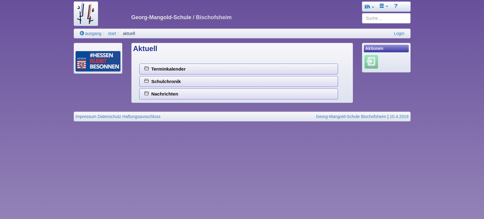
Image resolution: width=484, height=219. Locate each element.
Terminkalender (165, 68)
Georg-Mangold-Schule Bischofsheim (351, 116)
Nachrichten (161, 93)
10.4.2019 (399, 116)
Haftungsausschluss (141, 116)
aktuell (129, 33)
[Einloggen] (371, 61)
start (112, 33)
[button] (369, 6)
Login (399, 33)
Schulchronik (162, 81)
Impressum (86, 116)
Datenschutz (109, 116)
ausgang (91, 33)
